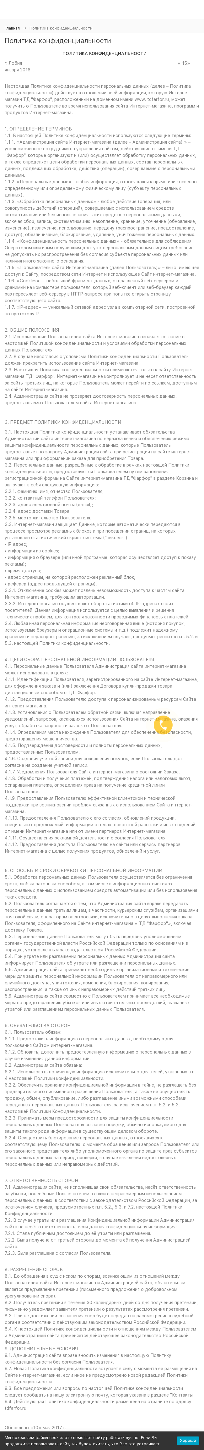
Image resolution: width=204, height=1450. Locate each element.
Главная (12, 28)
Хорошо (188, 1440)
